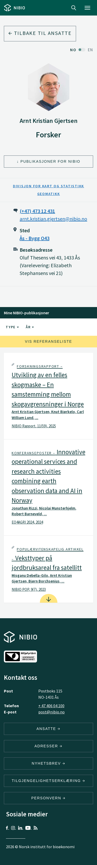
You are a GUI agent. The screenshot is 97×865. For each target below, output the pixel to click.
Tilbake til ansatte (40, 33)
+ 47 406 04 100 (51, 705)
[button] (48, 396)
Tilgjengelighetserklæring (48, 781)
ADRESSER (48, 746)
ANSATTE (48, 729)
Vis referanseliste (48, 341)
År (30, 327)
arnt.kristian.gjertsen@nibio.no (53, 218)
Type (12, 327)
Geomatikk (48, 193)
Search (74, 8)
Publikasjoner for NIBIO (50, 161)
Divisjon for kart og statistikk (48, 186)
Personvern (48, 798)
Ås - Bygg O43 (34, 238)
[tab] (48, 396)
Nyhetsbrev (48, 763)
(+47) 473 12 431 (37, 211)
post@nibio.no (51, 711)
